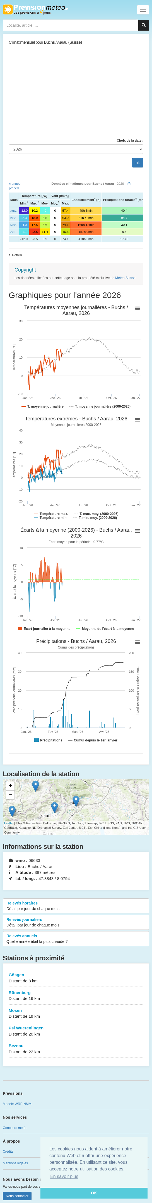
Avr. (12, 231)
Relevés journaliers (76, 922)
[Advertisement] (76, 94)
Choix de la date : (130, 140)
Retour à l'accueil (35, 9)
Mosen (76, 1013)
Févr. (13, 218)
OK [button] (94, 1193)
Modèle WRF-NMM (17, 1104)
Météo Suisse (125, 278)
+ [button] (10, 786)
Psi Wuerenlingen (76, 1031)
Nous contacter (17, 1196)
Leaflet (8, 823)
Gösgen (76, 978)
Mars (13, 224)
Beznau (76, 1049)
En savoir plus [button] (64, 1176)
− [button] (10, 795)
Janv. (13, 210)
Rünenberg (76, 996)
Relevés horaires (76, 906)
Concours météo (15, 1128)
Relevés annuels (76, 939)
